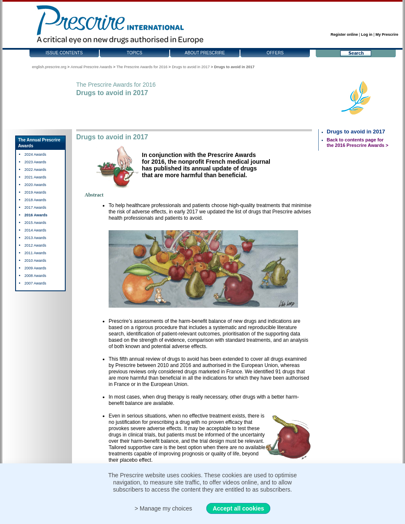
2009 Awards (35, 268)
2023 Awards (35, 162)
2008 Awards (35, 276)
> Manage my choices (163, 508)
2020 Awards (35, 185)
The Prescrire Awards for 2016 (141, 67)
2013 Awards (35, 238)
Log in (367, 34)
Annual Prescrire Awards (91, 67)
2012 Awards (35, 245)
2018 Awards (35, 200)
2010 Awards (35, 260)
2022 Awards (35, 170)
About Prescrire (205, 53)
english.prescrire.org (49, 67)
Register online (344, 34)
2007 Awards (35, 283)
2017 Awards (35, 207)
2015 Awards (35, 223)
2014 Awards (35, 230)
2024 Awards (35, 154)
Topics (134, 53)
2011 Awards (35, 253)
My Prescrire (387, 34)
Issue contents (64, 53)
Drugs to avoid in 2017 (191, 67)
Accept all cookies (238, 508)
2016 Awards (36, 215)
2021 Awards (35, 177)
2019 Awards (35, 192)
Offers (275, 53)
